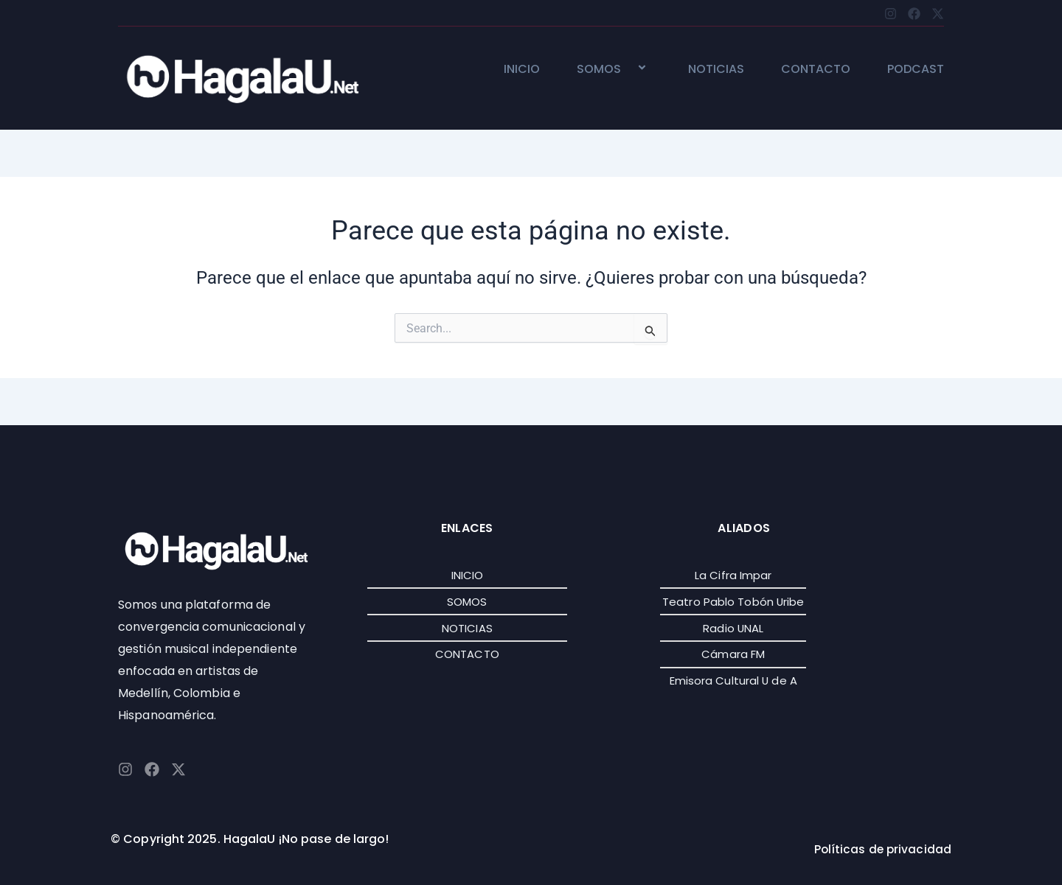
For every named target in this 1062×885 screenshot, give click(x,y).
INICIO (522, 69)
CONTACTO (815, 69)
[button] (627, 68)
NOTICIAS (716, 69)
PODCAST (915, 69)
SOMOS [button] (614, 69)
